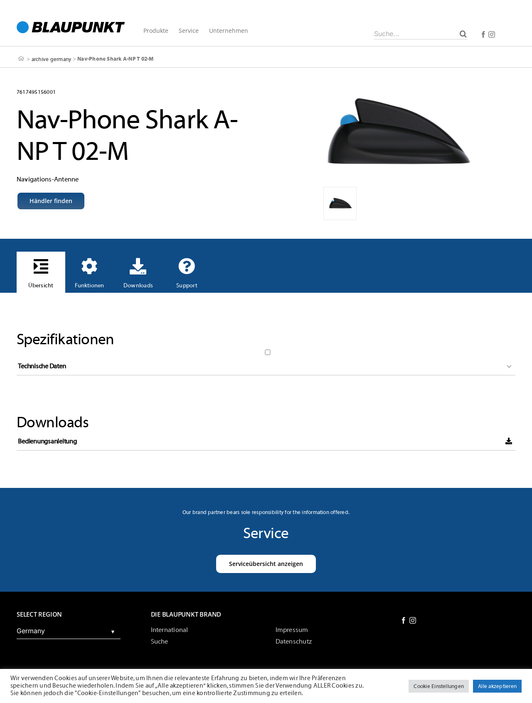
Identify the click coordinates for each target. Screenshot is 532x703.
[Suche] (463, 33)
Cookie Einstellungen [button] (439, 686)
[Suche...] (421, 33)
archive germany (51, 59)
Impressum (292, 630)
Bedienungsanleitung (47, 441)
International (169, 630)
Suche (159, 641)
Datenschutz (294, 641)
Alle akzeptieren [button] (497, 686)
